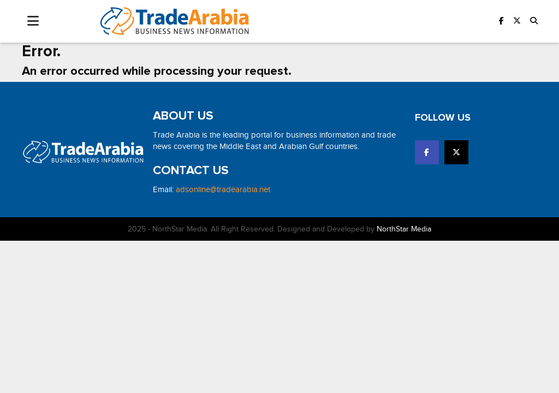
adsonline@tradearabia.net (223, 189)
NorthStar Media (404, 229)
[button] (534, 21)
